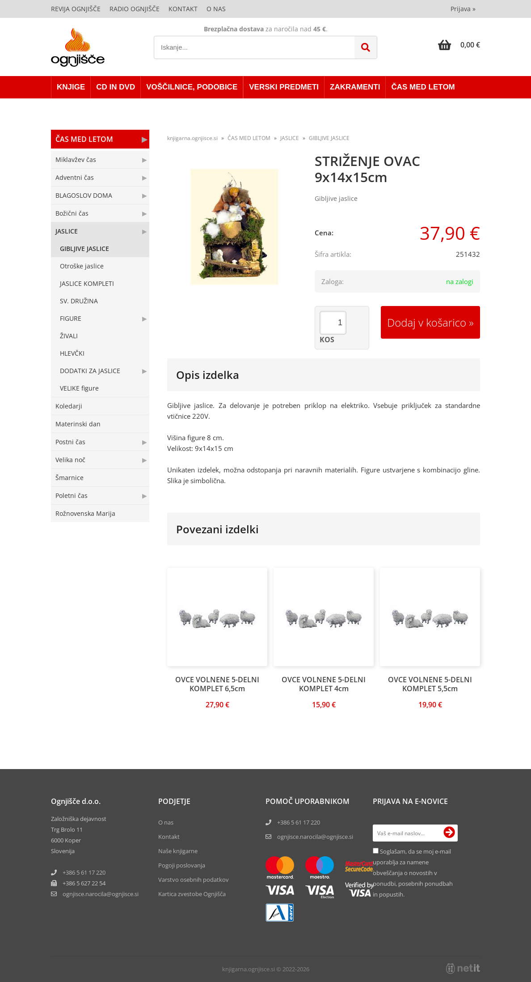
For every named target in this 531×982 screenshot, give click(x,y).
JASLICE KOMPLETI (87, 283)
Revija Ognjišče (76, 8)
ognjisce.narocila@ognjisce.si (315, 837)
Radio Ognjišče (135, 8)
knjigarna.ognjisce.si (192, 138)
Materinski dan (78, 424)
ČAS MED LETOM (423, 87)
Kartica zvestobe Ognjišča (192, 894)
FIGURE (70, 318)
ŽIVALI (69, 336)
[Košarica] (459, 45)
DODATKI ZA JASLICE (90, 370)
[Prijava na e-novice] (449, 833)
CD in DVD (115, 87)
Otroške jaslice (82, 266)
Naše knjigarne (178, 851)
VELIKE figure (79, 388)
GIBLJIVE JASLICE (84, 248)
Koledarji (68, 406)
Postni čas (70, 442)
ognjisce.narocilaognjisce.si (101, 894)
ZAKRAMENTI (355, 87)
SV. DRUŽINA (79, 301)
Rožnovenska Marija (85, 513)
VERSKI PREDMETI (284, 87)
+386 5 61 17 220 (84, 872)
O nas (216, 8)
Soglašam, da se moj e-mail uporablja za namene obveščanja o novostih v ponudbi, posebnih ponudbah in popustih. (413, 872)
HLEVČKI (72, 353)
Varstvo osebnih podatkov (193, 880)
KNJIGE (71, 87)
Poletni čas (71, 495)
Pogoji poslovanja (181, 865)
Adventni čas (74, 177)
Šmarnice (69, 477)
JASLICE (66, 231)
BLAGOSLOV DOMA (83, 195)
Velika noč (70, 459)
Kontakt (183, 8)
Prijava (463, 8)
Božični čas (71, 213)
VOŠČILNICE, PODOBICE (191, 87)
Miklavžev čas (75, 159)
